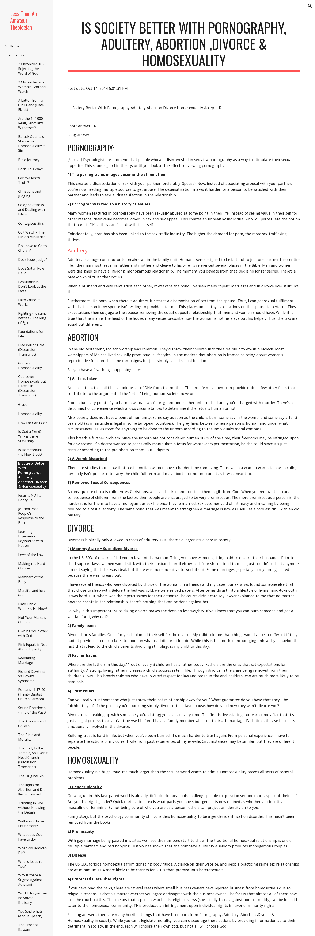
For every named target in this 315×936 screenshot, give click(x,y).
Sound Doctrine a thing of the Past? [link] (32, 710)
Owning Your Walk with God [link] (33, 633)
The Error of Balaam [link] (28, 927)
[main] (184, 46)
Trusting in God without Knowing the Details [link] (31, 808)
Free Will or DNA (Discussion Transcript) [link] (31, 350)
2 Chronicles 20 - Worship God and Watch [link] (32, 87)
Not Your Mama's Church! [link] (32, 619)
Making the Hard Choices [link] (31, 566)
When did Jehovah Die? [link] (32, 850)
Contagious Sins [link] (31, 223)
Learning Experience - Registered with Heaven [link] (30, 538)
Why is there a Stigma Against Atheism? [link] (30, 880)
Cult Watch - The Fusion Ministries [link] (31, 234)
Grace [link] (22, 404)
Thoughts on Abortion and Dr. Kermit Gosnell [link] (31, 789)
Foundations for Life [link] (31, 333)
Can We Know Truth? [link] (29, 180)
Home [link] (14, 46)
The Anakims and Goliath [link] (32, 723)
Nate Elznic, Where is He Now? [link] (32, 606)
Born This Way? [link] (30, 169)
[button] (310, 6)
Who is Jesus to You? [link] (30, 864)
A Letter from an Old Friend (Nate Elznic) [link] (31, 105)
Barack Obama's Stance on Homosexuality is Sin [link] (31, 143)
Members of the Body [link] (31, 579)
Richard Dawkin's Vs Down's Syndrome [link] (31, 676)
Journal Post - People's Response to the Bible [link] (31, 515)
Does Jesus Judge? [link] (32, 259)
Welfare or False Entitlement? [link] (31, 823)
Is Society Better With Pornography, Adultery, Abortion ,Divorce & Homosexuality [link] (32, 475)
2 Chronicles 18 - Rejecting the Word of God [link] (31, 69)
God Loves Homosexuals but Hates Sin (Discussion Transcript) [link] (32, 385)
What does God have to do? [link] (30, 837)
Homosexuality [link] (30, 413)
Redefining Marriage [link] (26, 660)
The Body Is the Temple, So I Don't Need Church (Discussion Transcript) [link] (33, 757)
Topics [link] (19, 55)
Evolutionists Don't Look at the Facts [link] (32, 286)
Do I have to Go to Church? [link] (32, 248)
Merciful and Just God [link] (31, 593)
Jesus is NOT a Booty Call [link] (29, 497)
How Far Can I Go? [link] (32, 422)
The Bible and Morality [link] (29, 737)
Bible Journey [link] (28, 159)
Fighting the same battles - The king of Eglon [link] (32, 318)
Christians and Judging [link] (29, 193)
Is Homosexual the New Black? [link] (30, 452)
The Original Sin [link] (31, 776)
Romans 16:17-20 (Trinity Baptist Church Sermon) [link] (31, 694)
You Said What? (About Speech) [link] (30, 913)
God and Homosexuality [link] (30, 365)
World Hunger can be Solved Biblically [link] (32, 898)
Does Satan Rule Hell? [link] (31, 270)
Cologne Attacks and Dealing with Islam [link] (31, 209)
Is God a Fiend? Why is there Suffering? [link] (30, 436)
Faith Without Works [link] (29, 302)
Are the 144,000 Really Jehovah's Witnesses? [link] (31, 123)
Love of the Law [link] (30, 554)
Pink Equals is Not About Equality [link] (32, 646)
